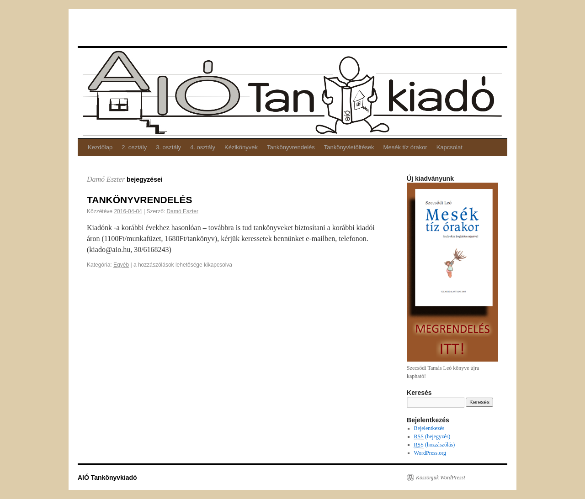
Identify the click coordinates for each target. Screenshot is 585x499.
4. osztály (202, 147)
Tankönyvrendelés (291, 147)
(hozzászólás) (434, 444)
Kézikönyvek (241, 147)
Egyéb (121, 265)
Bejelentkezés (429, 428)
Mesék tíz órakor (405, 147)
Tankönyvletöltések (349, 147)
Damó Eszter (106, 179)
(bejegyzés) (432, 436)
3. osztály (168, 147)
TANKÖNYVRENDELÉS (139, 199)
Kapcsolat (449, 147)
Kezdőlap (100, 147)
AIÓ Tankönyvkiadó (103, 27)
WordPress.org (430, 453)
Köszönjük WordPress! (440, 477)
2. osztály (134, 147)
